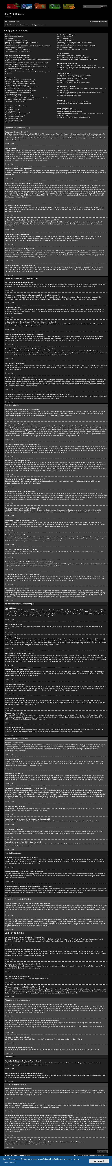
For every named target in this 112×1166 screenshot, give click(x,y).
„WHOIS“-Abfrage (42, 1119)
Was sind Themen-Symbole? (13, 122)
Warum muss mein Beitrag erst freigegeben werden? (20, 99)
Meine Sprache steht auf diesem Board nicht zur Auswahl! (21, 64)
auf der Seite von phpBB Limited (92, 1093)
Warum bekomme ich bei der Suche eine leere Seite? (72, 78)
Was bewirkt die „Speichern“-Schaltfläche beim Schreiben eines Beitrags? (26, 98)
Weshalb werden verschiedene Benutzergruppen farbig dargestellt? (76, 45)
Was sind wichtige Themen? (13, 118)
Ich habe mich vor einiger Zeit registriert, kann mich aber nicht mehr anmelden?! (27, 45)
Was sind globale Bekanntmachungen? (16, 115)
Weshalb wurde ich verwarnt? (13, 94)
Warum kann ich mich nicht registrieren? (16, 40)
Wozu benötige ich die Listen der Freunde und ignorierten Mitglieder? (76, 65)
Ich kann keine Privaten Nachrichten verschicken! (71, 55)
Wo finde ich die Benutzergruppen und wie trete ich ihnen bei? (74, 42)
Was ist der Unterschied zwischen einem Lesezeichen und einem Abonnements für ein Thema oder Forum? (81, 89)
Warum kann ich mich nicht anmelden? (16, 44)
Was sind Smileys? (10, 111)
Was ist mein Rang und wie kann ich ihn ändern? (19, 70)
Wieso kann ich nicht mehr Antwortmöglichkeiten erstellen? (22, 87)
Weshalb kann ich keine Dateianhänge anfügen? (19, 92)
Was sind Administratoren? (64, 36)
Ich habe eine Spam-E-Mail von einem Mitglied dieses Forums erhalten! (77, 59)
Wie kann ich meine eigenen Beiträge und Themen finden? (73, 82)
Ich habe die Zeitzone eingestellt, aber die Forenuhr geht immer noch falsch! (26, 62)
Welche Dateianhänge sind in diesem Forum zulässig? (72, 102)
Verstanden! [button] (99, 1161)
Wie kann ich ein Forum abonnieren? (67, 94)
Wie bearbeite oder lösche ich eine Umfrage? (18, 88)
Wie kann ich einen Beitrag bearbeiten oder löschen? (20, 81)
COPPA (7, 187)
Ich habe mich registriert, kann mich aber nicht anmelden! (21, 42)
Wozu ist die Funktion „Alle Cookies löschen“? (18, 51)
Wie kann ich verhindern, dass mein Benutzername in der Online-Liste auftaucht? (28, 59)
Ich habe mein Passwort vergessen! (15, 47)
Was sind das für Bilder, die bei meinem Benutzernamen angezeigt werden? (26, 66)
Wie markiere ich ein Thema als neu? (15, 101)
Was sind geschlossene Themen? (14, 120)
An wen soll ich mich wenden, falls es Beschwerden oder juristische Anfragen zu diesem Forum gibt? (80, 114)
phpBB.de (64, 340)
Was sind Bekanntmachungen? (14, 116)
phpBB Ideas (94, 1105)
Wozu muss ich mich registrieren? (14, 36)
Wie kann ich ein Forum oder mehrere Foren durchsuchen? (74, 75)
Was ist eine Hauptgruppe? (64, 47)
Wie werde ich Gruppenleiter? (65, 44)
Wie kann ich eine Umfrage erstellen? (15, 85)
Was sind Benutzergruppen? (65, 40)
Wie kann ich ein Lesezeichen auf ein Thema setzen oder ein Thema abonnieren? (80, 92)
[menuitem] (17, 21)
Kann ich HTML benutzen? (12, 109)
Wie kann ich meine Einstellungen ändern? (17, 57)
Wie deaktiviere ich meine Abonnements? (69, 95)
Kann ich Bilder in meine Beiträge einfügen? (17, 113)
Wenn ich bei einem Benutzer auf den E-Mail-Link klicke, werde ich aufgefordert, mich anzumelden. (29, 72)
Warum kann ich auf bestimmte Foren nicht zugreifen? (20, 90)
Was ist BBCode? (10, 107)
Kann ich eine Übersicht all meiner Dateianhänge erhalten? (74, 103)
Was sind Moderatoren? (64, 38)
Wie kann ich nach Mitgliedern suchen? (68, 80)
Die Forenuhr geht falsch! (12, 61)
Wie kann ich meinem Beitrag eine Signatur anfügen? (20, 83)
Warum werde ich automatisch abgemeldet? (17, 49)
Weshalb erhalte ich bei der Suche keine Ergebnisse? (72, 77)
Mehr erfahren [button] (10, 1162)
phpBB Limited (50, 340)
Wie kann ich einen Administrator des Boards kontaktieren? (74, 117)
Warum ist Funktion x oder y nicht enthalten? (69, 111)
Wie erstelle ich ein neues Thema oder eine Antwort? (20, 79)
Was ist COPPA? (10, 38)
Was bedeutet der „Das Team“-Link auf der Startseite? (72, 49)
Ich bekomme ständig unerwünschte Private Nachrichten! (73, 57)
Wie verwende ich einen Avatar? (14, 68)
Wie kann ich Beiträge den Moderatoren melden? (19, 96)
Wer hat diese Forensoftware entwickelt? (68, 110)
